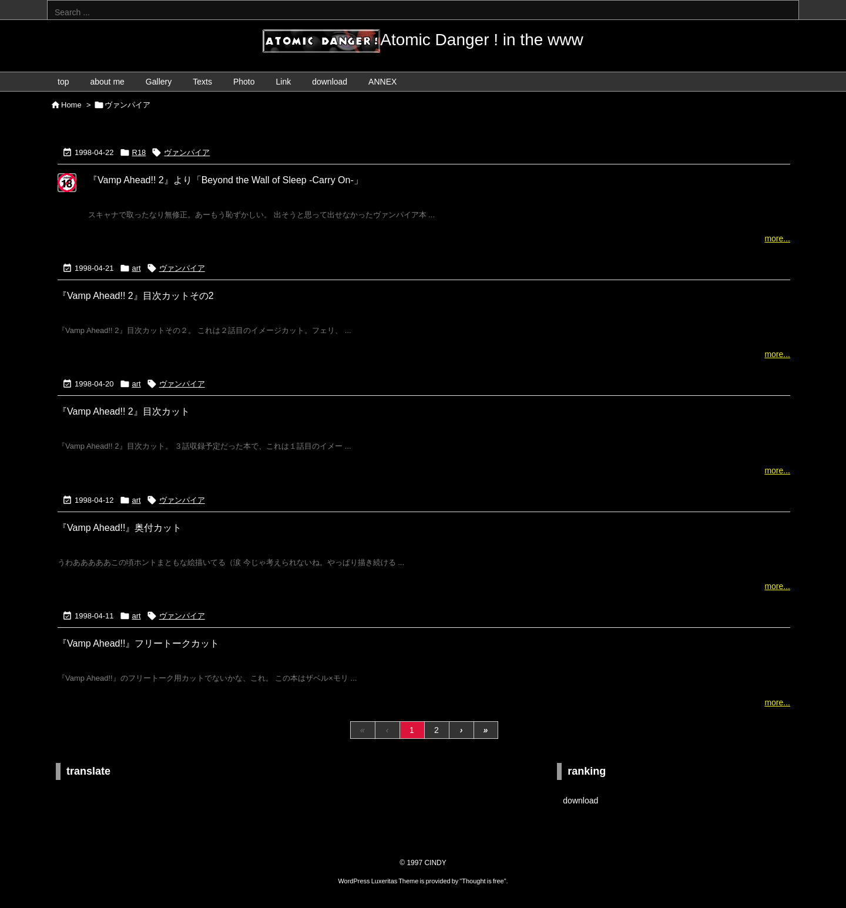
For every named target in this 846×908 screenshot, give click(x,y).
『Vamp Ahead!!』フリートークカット (138, 643)
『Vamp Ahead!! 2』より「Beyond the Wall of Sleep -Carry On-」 (225, 180)
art (136, 268)
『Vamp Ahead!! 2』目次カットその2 (136, 296)
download (580, 800)
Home (71, 104)
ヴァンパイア (187, 152)
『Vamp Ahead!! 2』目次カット (124, 411)
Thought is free (482, 881)
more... (777, 238)
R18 (139, 152)
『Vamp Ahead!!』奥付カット (120, 528)
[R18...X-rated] (67, 190)
